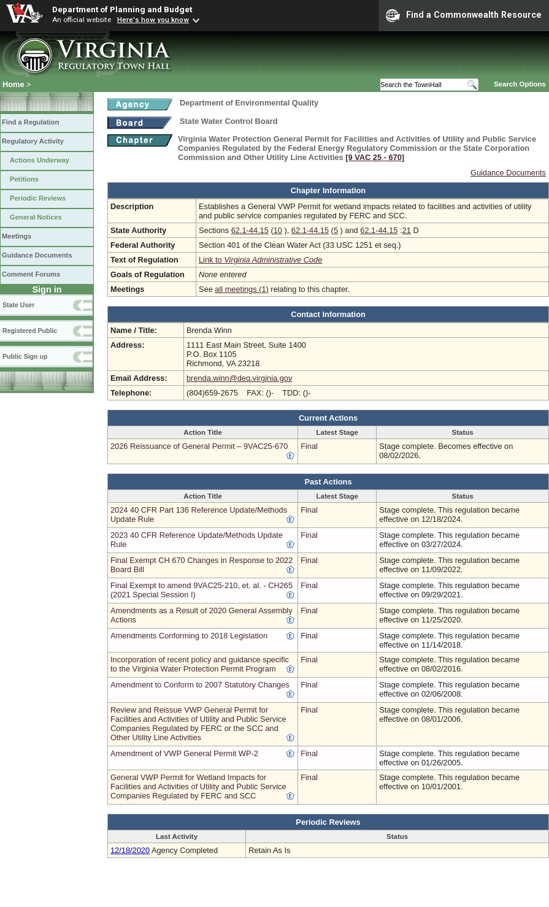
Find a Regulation (30, 122)
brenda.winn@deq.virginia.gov (239, 378)
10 (278, 230)
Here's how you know (153, 19)
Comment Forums (31, 274)
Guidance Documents (37, 255)
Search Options (520, 84)
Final (309, 446)
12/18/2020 (130, 850)
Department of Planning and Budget (122, 9)
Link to (260, 259)
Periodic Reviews (38, 198)
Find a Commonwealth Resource (464, 15)
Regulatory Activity (33, 141)
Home (13, 84)
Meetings (16, 236)
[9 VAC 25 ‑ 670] (374, 157)
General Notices (36, 217)
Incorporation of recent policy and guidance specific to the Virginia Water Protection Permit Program (199, 664)
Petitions (24, 179)
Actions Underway (39, 160)
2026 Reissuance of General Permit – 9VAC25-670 (199, 446)
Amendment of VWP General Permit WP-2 (184, 753)
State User (18, 304)
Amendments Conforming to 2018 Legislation (188, 635)
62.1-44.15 (250, 230)
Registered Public (29, 330)
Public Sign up (24, 356)
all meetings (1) (241, 289)
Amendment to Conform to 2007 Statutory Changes (200, 684)
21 (406, 230)
